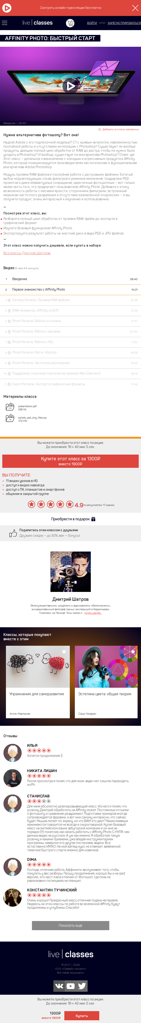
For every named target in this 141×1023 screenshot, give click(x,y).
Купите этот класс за (70, 461)
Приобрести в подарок (70, 519)
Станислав (38, 796)
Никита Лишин (42, 771)
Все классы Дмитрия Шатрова (26, 253)
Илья (32, 745)
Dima (32, 859)
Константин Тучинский (52, 890)
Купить (82, 1016)
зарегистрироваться (124, 23)
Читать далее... (93, 612)
